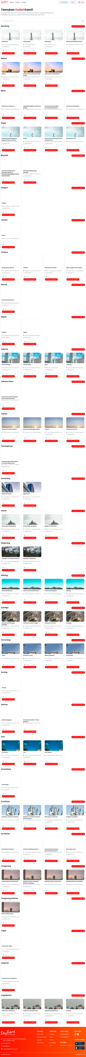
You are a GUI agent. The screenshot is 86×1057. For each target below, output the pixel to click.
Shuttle (12, 2)
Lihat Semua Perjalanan (8, 53)
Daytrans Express (42, 1037)
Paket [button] (73, 2)
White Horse (40, 1042)
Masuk (81, 2)
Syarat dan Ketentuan (66, 1045)
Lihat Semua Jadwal (78, 26)
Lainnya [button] (23, 2)
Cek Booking (63, 2)
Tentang (51, 1034)
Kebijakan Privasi (80, 1054)
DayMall (39, 1040)
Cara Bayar (52, 1042)
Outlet (51, 1037)
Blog (50, 1045)
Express (17, 2)
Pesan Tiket (40, 1034)
